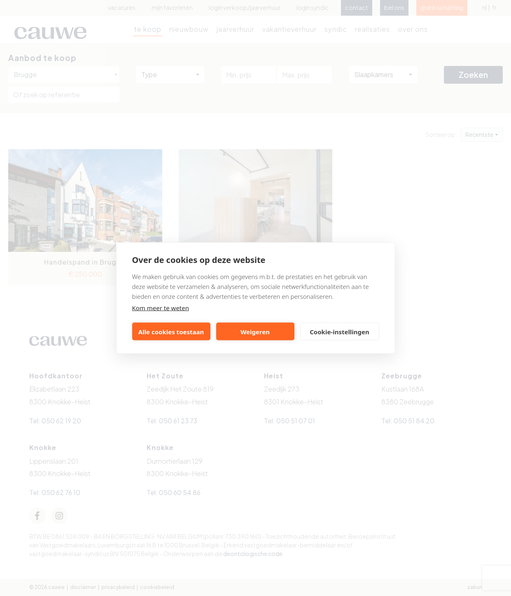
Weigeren (255, 331)
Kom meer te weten (160, 308)
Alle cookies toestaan (171, 331)
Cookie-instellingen (339, 331)
